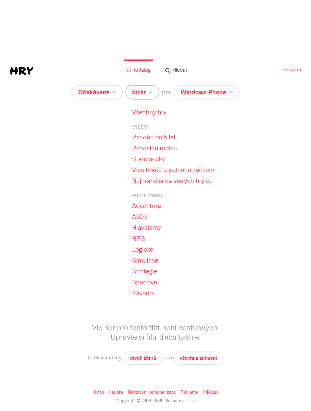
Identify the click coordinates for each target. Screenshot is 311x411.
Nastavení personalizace (152, 392)
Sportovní (145, 282)
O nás (98, 392)
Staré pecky (148, 159)
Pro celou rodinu (155, 148)
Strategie (144, 271)
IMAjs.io (211, 392)
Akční (140, 216)
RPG (138, 238)
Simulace (145, 260)
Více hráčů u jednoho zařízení (173, 170)
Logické (142, 249)
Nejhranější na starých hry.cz (172, 181)
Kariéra (116, 392)
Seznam (291, 70)
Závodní (143, 293)
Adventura (146, 205)
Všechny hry (149, 112)
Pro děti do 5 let (154, 137)
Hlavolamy (146, 227)
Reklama (189, 392)
